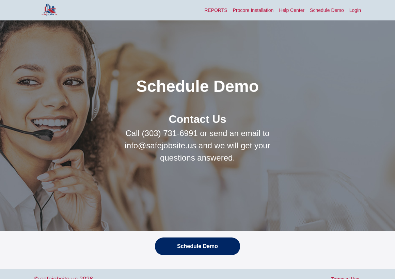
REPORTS (215, 10)
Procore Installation (253, 10)
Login (355, 10)
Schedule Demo (327, 10)
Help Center (291, 10)
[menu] (280, 10)
